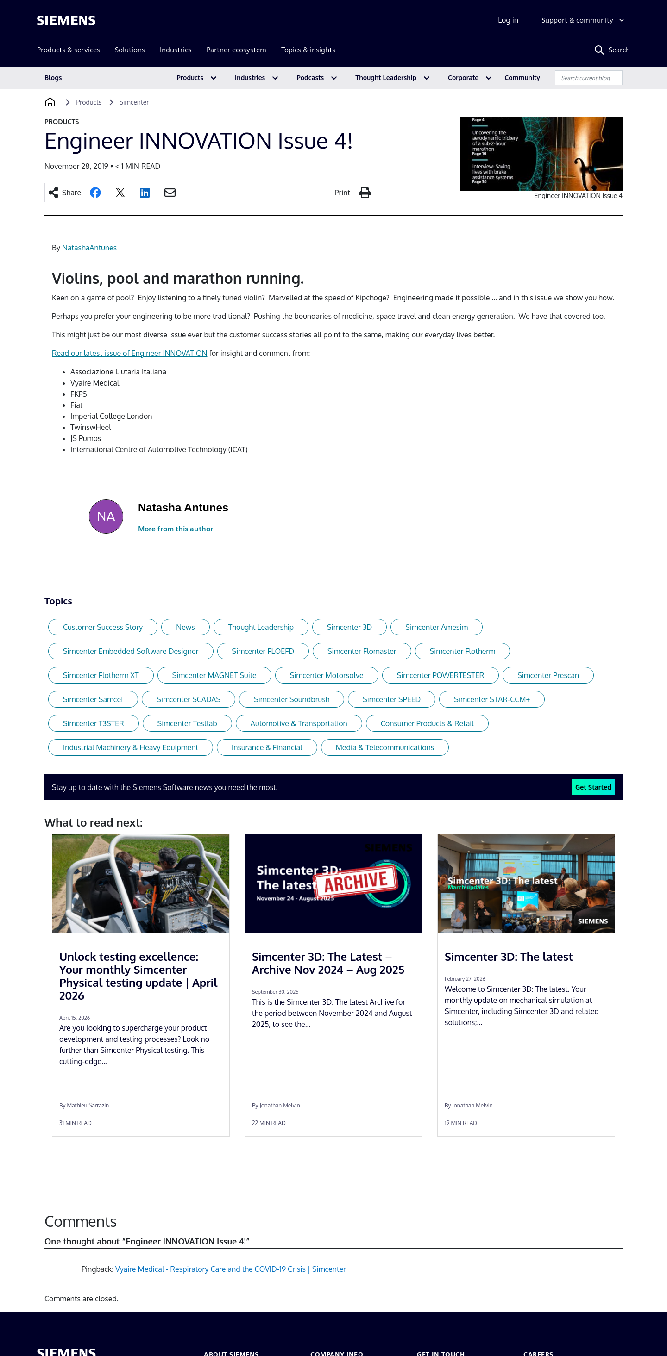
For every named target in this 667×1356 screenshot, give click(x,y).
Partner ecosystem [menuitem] (236, 49)
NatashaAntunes (89, 247)
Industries (250, 77)
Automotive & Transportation (299, 723)
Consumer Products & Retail (427, 723)
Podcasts (310, 77)
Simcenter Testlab (187, 723)
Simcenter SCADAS (188, 699)
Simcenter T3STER (93, 723)
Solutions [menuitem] (130, 49)
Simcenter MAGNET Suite (214, 675)
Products (189, 77)
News (185, 627)
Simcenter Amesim (436, 627)
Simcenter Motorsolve (327, 675)
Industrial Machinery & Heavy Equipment (130, 747)
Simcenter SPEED (392, 699)
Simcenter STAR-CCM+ (492, 699)
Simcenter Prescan (548, 675)
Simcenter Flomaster (361, 651)
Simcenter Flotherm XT (101, 675)
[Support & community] (584, 20)
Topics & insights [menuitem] (308, 49)
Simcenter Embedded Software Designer (131, 651)
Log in (508, 20)
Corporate (463, 77)
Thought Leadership (385, 77)
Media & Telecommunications (385, 747)
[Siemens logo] (66, 20)
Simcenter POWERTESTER (441, 675)
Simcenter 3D (349, 627)
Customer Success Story (103, 627)
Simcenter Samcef (93, 699)
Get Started (593, 787)
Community (522, 77)
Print (342, 192)
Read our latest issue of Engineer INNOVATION (129, 353)
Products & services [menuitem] (68, 49)
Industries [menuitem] (176, 49)
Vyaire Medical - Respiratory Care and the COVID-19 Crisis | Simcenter (230, 1269)
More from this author (175, 528)
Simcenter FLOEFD (263, 651)
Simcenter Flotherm (462, 651)
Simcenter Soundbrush (291, 699)
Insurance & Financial (267, 747)
